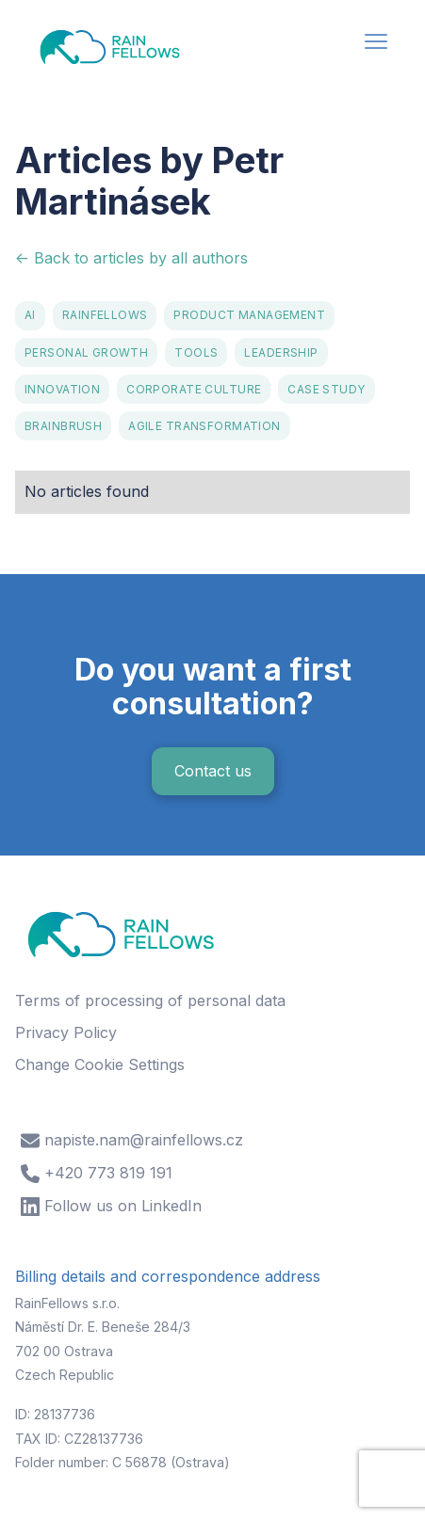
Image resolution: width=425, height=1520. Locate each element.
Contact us (213, 770)
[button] (376, 44)
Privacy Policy (66, 1032)
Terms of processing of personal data (150, 1000)
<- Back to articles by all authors (131, 257)
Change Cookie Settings (100, 1064)
